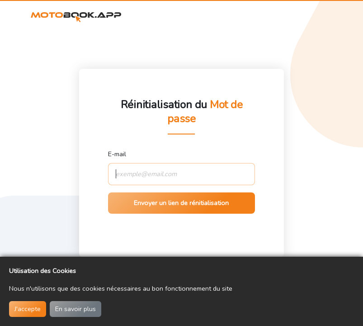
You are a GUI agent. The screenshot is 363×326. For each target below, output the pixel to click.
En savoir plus (75, 308)
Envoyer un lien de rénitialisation (181, 202)
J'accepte (27, 308)
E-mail (117, 153)
